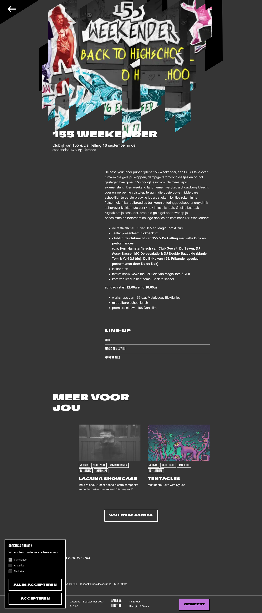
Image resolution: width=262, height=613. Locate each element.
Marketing (19, 571)
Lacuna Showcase (108, 479)
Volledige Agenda (131, 515)
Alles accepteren (35, 584)
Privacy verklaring (67, 583)
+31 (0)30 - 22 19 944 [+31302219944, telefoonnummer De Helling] (76, 558)
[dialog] (35, 574)
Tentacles (164, 479)
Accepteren (35, 598)
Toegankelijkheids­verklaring (95, 583)
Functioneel (20, 559)
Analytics (19, 565)
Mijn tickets (120, 583)
